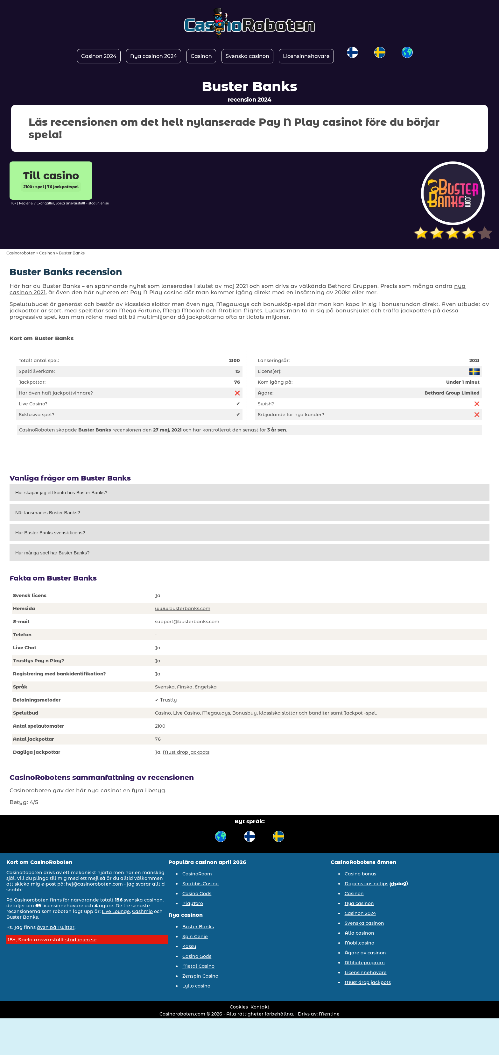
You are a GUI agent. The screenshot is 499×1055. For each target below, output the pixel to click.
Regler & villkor (31, 203)
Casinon (201, 56)
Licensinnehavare (306, 56)
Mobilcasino (359, 943)
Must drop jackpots (186, 752)
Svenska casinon (247, 56)
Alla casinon (359, 933)
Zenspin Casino (200, 976)
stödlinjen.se (98, 203)
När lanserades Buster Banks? (47, 512)
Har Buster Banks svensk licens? (50, 532)
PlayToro (192, 903)
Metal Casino (198, 966)
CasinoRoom (197, 874)
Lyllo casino (196, 986)
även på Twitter (55, 927)
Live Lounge (116, 911)
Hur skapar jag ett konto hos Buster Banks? (61, 492)
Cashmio (142, 911)
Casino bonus (360, 874)
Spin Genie (195, 936)
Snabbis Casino (200, 884)
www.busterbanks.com (182, 608)
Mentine (329, 1014)
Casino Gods (196, 893)
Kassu (189, 946)
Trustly (168, 700)
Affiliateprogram (365, 963)
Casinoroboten (20, 253)
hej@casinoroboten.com (94, 884)
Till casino (51, 180)
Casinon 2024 (98, 56)
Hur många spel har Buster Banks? (52, 552)
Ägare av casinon (365, 953)
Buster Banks (22, 917)
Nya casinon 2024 (153, 56)
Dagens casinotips (366, 884)
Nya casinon (359, 903)
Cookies (239, 1007)
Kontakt (260, 1007)
